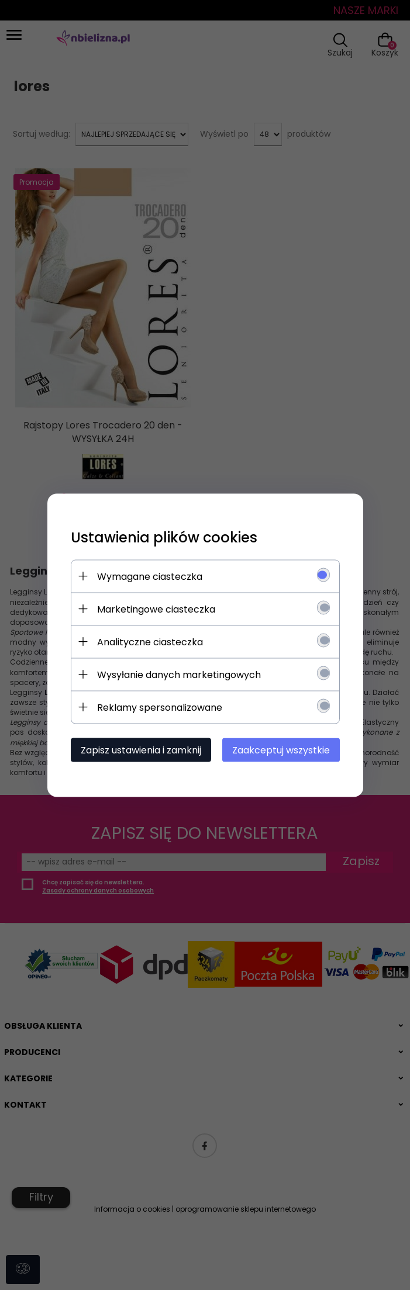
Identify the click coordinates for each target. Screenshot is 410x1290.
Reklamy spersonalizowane (159, 707)
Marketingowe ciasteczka (156, 608)
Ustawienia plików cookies (164, 536)
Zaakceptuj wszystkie (281, 749)
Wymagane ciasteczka (149, 576)
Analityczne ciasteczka (150, 641)
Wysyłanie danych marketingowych (179, 674)
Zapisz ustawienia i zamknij (141, 749)
